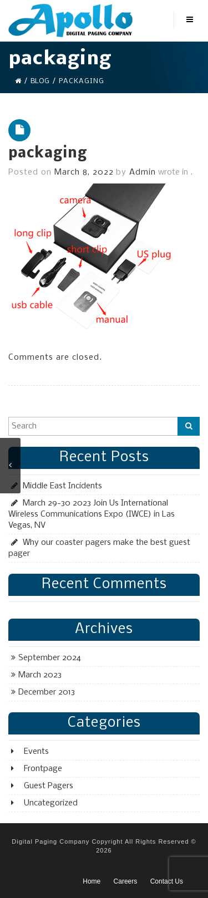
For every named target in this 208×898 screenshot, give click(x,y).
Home (91, 881)
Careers (126, 881)
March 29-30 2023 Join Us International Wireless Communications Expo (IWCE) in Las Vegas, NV (91, 514)
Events (36, 751)
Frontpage (43, 768)
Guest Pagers (48, 786)
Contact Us (166, 881)
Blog (40, 81)
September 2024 (49, 658)
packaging (47, 153)
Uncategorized (51, 803)
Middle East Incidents (62, 486)
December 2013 (46, 692)
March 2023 (40, 675)
